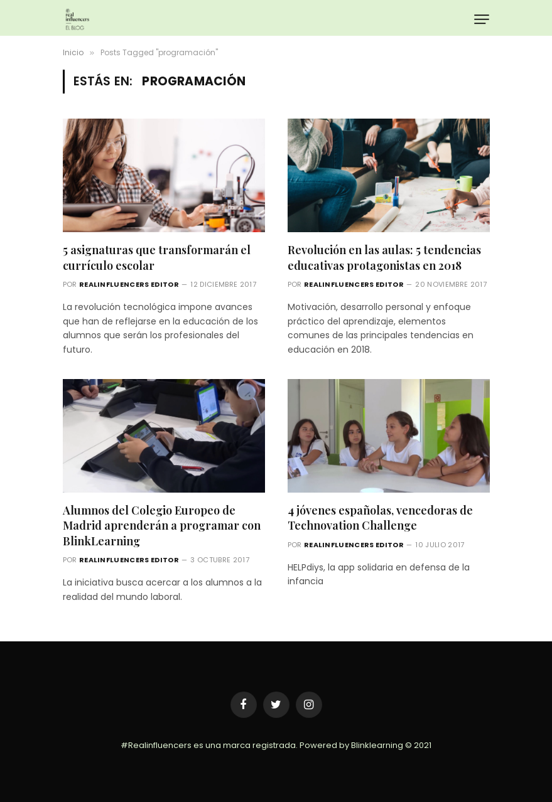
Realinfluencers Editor (129, 284)
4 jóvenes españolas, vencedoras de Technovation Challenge (380, 518)
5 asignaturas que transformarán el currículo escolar (157, 257)
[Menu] (481, 19)
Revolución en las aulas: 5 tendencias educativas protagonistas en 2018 (384, 257)
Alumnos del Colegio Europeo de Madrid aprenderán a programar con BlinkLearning (162, 525)
